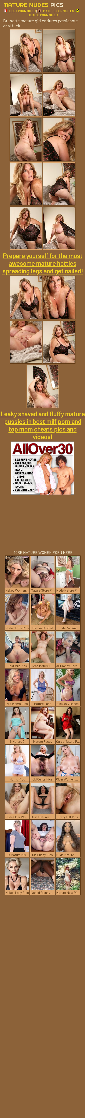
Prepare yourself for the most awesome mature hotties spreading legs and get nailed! (42, 263)
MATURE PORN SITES (56, 11)
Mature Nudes (33, 4)
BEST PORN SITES (20, 11)
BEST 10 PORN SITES (53, 13)
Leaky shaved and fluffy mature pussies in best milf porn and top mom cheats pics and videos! (42, 425)
